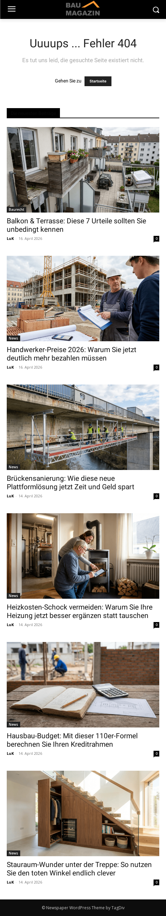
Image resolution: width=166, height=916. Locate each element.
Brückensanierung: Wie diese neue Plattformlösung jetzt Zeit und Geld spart (70, 482)
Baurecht (16, 209)
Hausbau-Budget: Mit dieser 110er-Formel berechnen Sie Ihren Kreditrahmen (72, 740)
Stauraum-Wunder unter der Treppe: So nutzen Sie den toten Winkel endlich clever (79, 869)
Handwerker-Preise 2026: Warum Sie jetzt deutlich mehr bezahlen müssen (71, 354)
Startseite (98, 81)
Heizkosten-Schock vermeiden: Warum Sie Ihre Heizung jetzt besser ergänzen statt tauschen (80, 611)
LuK (10, 238)
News (13, 338)
